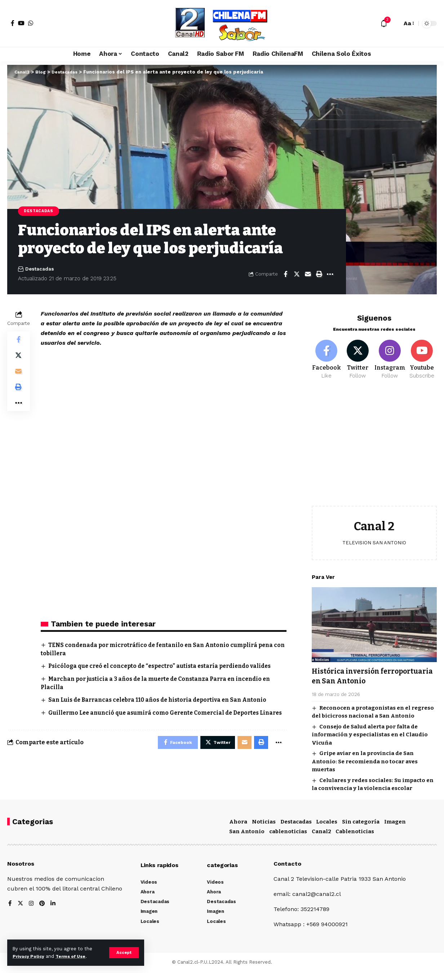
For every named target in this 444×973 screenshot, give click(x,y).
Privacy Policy (29, 956)
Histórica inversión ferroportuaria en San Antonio (371, 673)
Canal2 (321, 833)
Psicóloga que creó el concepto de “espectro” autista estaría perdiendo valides (165, 667)
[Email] (308, 275)
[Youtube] (422, 356)
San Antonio (247, 833)
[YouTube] (21, 23)
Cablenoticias (355, 833)
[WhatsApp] (30, 23)
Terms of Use (74, 956)
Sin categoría (360, 823)
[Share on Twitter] (297, 275)
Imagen (395, 823)
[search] (394, 23)
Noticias (264, 823)
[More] (330, 275)
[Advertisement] (374, 445)
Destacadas (40, 211)
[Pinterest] (43, 906)
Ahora (238, 823)
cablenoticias (288, 833)
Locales (326, 823)
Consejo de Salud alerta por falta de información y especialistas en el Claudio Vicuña (370, 731)
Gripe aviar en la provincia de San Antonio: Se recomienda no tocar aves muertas (365, 758)
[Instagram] (389, 356)
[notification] (383, 23)
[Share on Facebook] (285, 275)
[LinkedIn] (54, 906)
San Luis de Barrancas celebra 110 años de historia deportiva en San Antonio (163, 700)
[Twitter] (358, 356)
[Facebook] (12, 23)
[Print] (319, 275)
